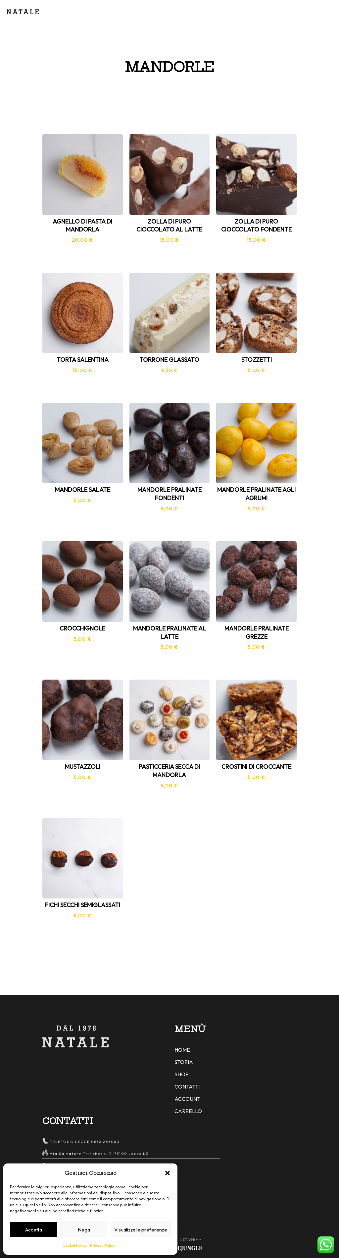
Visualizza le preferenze (140, 1229)
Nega (84, 1229)
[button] (167, 1173)
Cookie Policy (75, 1245)
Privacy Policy (102, 1245)
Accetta (33, 1229)
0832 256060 (105, 1141)
